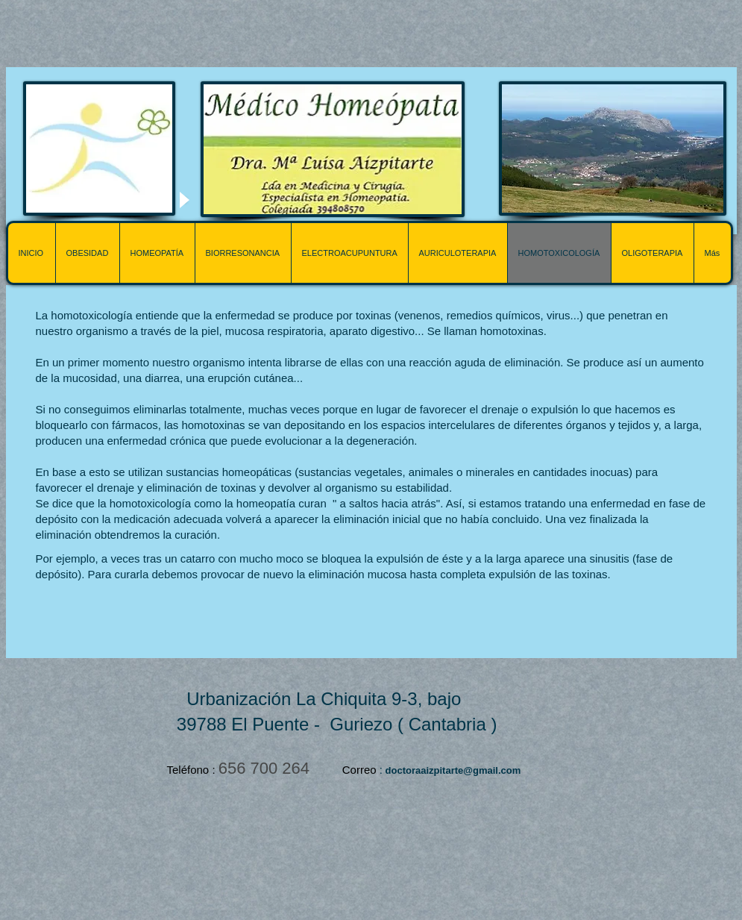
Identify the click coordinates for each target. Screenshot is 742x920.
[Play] (184, 199)
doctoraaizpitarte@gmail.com (453, 770)
